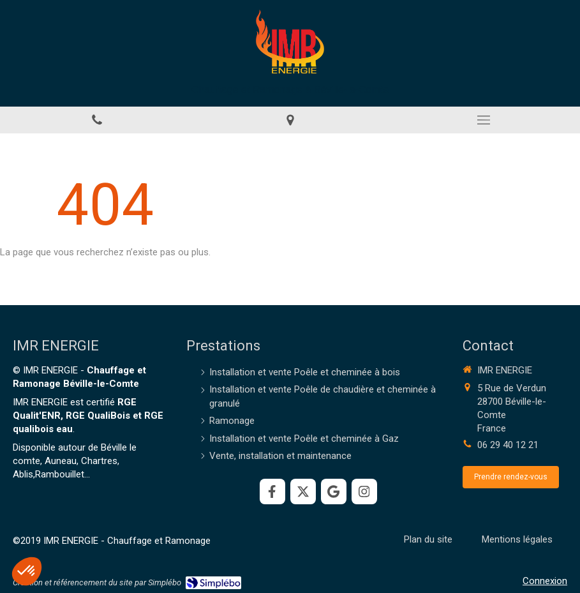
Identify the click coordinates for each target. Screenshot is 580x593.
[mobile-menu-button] (483, 120)
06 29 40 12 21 (508, 445)
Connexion (545, 581)
